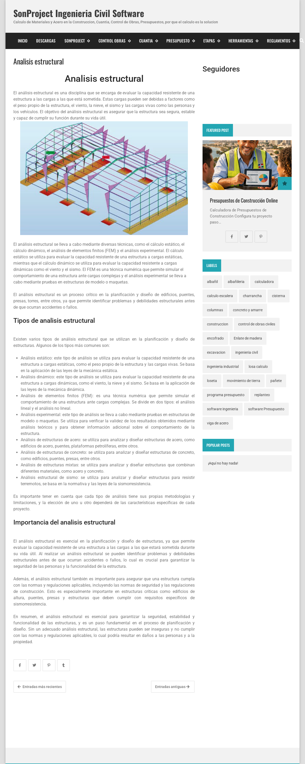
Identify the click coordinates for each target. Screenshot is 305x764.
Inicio (23, 40)
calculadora (264, 282)
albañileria (236, 282)
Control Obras (114, 41)
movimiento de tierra (243, 381)
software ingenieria (222, 409)
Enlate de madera (248, 338)
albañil (212, 282)
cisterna (278, 296)
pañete (276, 381)
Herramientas (243, 41)
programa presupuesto (225, 395)
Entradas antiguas (172, 687)
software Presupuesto (266, 409)
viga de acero (217, 423)
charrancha (252, 296)
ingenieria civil (246, 352)
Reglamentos (281, 41)
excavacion (216, 352)
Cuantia (148, 41)
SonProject (77, 41)
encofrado (215, 338)
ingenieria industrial (223, 366)
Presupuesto (180, 41)
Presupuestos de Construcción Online (244, 200)
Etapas (211, 41)
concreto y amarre (248, 310)
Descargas (46, 40)
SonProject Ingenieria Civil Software (78, 13)
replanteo (262, 395)
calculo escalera (220, 296)
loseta (212, 381)
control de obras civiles (256, 324)
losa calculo (258, 366)
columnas (215, 310)
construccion (217, 324)
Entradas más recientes (40, 687)
